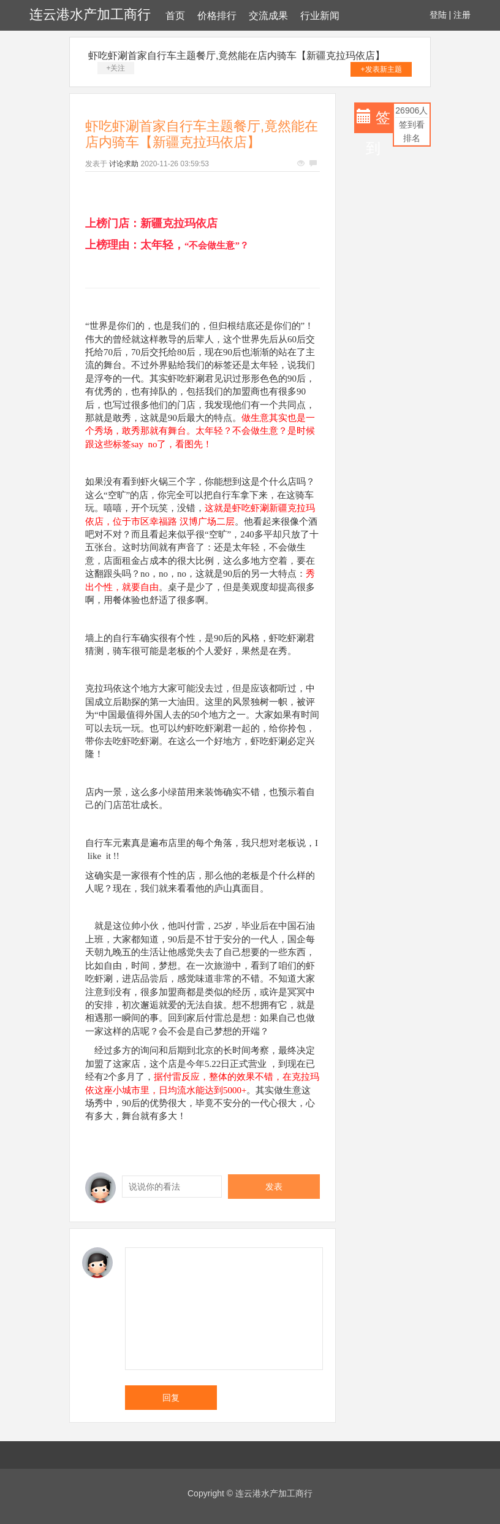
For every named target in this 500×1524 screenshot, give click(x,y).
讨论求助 (123, 164)
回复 (171, 1398)
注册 (462, 15)
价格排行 (217, 15)
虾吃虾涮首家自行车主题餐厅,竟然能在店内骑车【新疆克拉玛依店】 (236, 55)
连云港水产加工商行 (90, 14)
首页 (175, 15)
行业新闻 (319, 15)
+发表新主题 (381, 69)
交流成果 (268, 15)
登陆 (438, 15)
